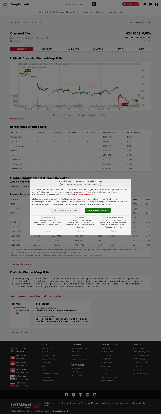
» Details (47, 231)
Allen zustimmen (98, 210)
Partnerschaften (114, 217)
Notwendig (49, 217)
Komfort (81, 217)
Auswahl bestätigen (65, 210)
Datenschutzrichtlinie (83, 194)
